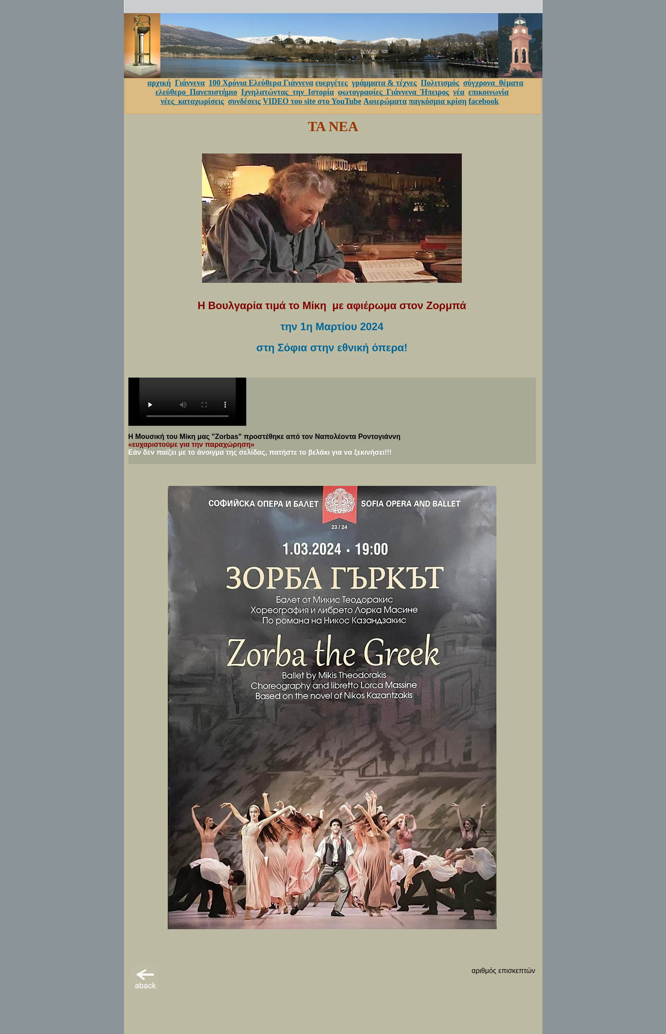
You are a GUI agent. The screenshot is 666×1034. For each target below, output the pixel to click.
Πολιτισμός (440, 82)
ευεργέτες (331, 82)
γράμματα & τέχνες (384, 82)
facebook (483, 101)
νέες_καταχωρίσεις (192, 101)
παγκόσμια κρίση (438, 101)
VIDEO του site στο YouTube (312, 101)
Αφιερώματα (385, 101)
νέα (458, 92)
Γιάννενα (190, 82)
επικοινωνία (488, 92)
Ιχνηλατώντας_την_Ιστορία (287, 92)
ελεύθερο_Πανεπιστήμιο (196, 92)
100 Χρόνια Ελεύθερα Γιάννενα (261, 82)
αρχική (159, 82)
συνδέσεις (244, 101)
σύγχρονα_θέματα (493, 82)
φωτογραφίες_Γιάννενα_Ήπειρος (393, 92)
